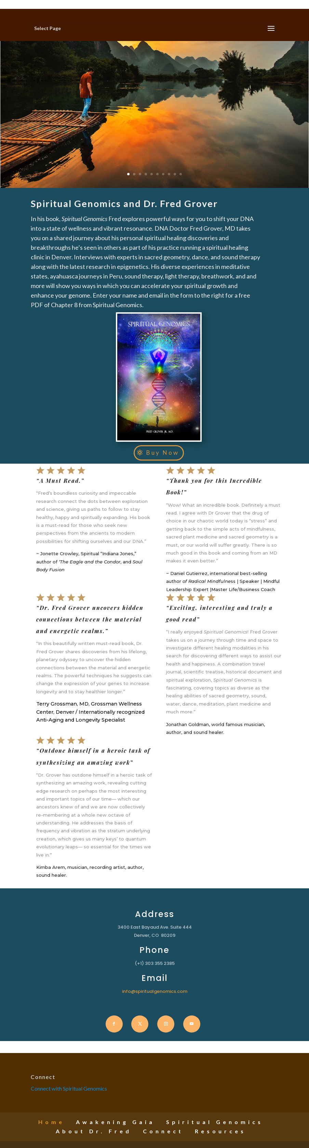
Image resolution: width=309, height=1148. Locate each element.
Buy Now (162, 452)
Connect (163, 1131)
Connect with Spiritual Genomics (69, 1088)
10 (178, 168)
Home (51, 1122)
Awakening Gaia (115, 1122)
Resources (220, 1131)
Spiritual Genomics (214, 1122)
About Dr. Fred (94, 1131)
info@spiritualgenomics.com (154, 991)
